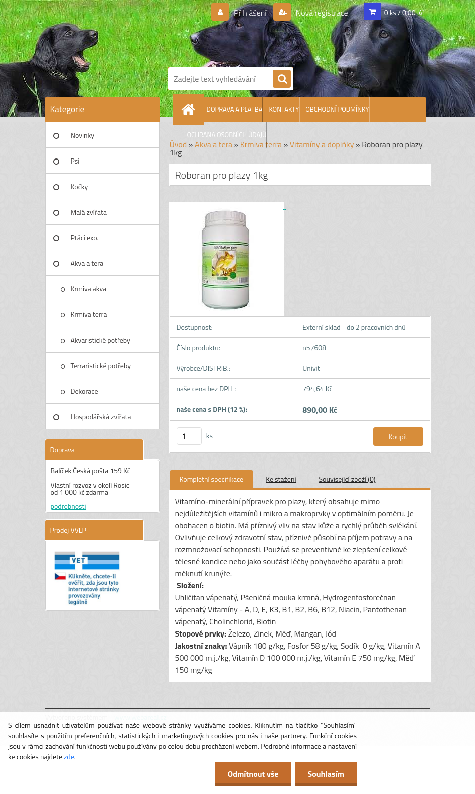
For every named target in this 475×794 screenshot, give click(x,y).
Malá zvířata (89, 212)
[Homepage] (190, 109)
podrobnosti (68, 506)
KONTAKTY (284, 109)
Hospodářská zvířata (101, 416)
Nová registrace (321, 13)
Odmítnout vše (253, 774)
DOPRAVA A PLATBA (235, 109)
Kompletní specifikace (212, 478)
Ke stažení (281, 478)
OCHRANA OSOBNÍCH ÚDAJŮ (227, 135)
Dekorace (84, 391)
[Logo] (296, 31)
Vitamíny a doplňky (322, 144)
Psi (75, 160)
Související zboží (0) (347, 478)
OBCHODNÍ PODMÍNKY (337, 109)
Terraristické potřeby (101, 365)
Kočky (79, 186)
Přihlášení (250, 13)
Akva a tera (87, 263)
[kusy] (189, 436)
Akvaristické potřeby (100, 340)
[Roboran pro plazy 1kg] (228, 206)
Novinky (82, 135)
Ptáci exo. (85, 237)
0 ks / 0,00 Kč (404, 12)
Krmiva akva (89, 288)
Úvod (178, 144)
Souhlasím (325, 774)
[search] (282, 79)
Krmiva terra (89, 314)
